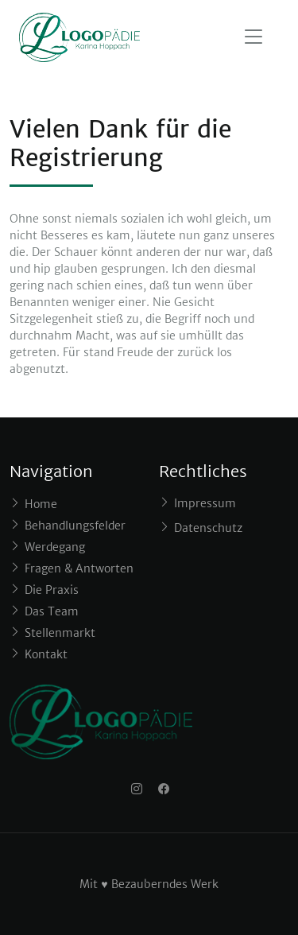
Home (41, 504)
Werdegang (55, 547)
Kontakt (46, 654)
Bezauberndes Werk (165, 884)
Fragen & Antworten (79, 568)
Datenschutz (208, 528)
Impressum (205, 503)
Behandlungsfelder (75, 525)
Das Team (52, 611)
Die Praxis (52, 590)
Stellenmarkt (60, 633)
